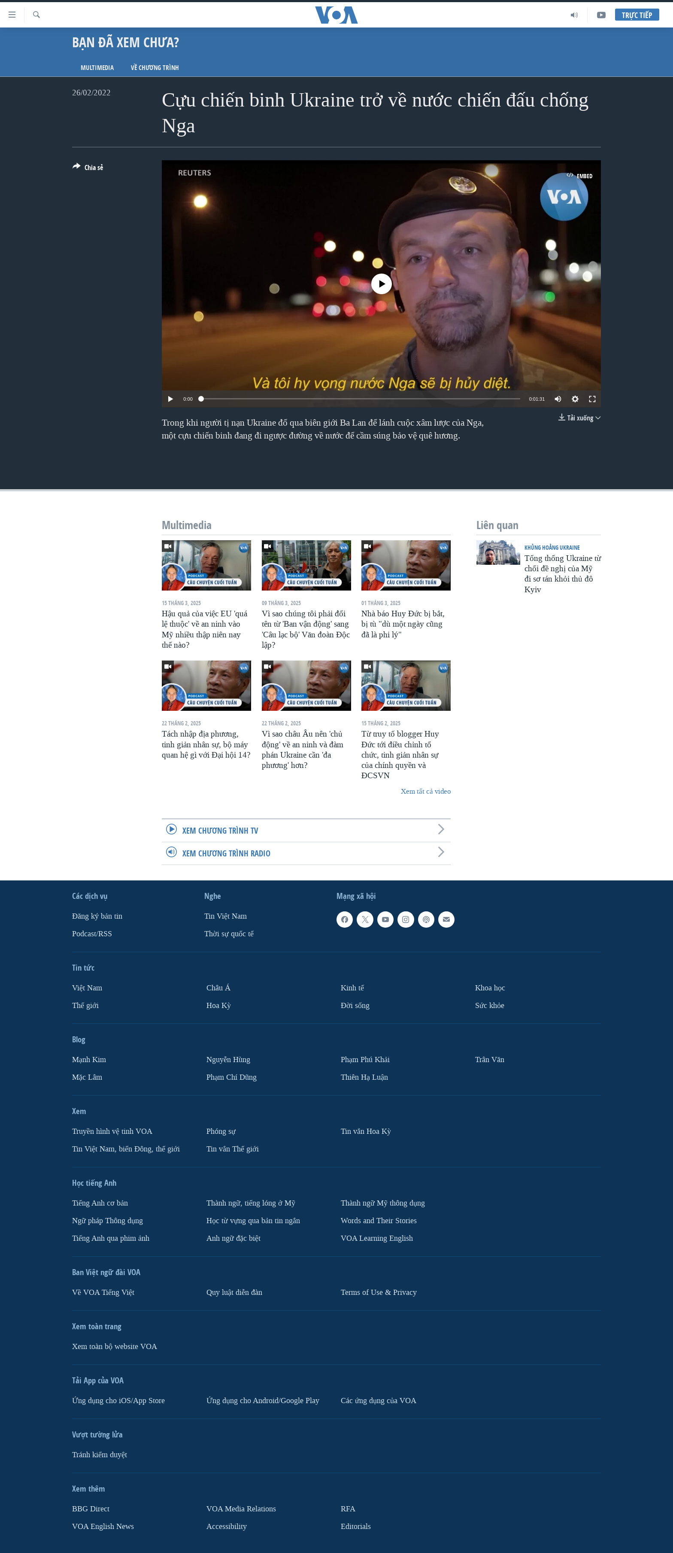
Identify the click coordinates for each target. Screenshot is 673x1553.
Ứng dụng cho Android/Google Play (262, 1401)
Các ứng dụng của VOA (378, 1401)
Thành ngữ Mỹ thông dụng (383, 1203)
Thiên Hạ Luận (364, 1077)
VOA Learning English (377, 1238)
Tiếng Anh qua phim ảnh (110, 1238)
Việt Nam (87, 988)
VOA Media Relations (241, 1509)
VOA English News (103, 1527)
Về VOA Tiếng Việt (103, 1292)
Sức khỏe (489, 1006)
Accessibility (226, 1527)
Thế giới (85, 1006)
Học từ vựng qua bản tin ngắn (253, 1221)
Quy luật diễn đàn (234, 1292)
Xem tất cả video (426, 791)
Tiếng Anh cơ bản (100, 1203)
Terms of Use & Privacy (379, 1292)
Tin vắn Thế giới (232, 1149)
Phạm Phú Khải (365, 1060)
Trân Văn (489, 1060)
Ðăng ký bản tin (97, 916)
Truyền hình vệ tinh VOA (112, 1131)
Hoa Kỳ (218, 1006)
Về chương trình (155, 67)
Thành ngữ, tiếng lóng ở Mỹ (250, 1203)
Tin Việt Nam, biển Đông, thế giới (126, 1149)
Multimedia (97, 67)
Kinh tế (352, 988)
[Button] (88, 169)
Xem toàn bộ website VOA (114, 1347)
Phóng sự (221, 1131)
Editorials (356, 1527)
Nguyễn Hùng (228, 1060)
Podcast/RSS (92, 934)
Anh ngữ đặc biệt (233, 1238)
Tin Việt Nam (225, 916)
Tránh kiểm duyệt (99, 1455)
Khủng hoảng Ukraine (552, 547)
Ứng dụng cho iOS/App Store (118, 1401)
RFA (348, 1509)
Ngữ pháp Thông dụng (107, 1221)
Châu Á (218, 988)
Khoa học (490, 988)
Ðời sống (355, 1006)
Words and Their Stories (379, 1221)
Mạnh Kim (89, 1060)
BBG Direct (90, 1509)
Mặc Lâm (87, 1077)
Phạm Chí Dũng (231, 1077)
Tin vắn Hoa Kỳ (366, 1131)
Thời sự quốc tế (229, 934)
